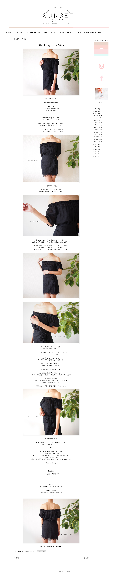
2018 (96, 111)
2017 (96, 113)
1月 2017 (96, 141)
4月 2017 (96, 134)
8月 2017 (96, 125)
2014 (96, 149)
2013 (96, 151)
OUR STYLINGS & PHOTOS (89, 32)
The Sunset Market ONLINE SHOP (51, 546)
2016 (96, 144)
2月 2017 (96, 139)
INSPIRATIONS (66, 32)
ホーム (51, 558)
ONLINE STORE (33, 32)
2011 (96, 156)
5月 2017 (96, 132)
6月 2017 (96, 129)
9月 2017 (96, 122)
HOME (8, 32)
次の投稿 (16, 558)
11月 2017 (97, 118)
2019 (96, 109)
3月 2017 (96, 137)
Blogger (68, 571)
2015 (96, 147)
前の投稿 (86, 558)
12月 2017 (97, 115)
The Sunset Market (22, 551)
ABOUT (18, 32)
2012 (96, 154)
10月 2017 (97, 120)
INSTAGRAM (49, 32)
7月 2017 (96, 127)
